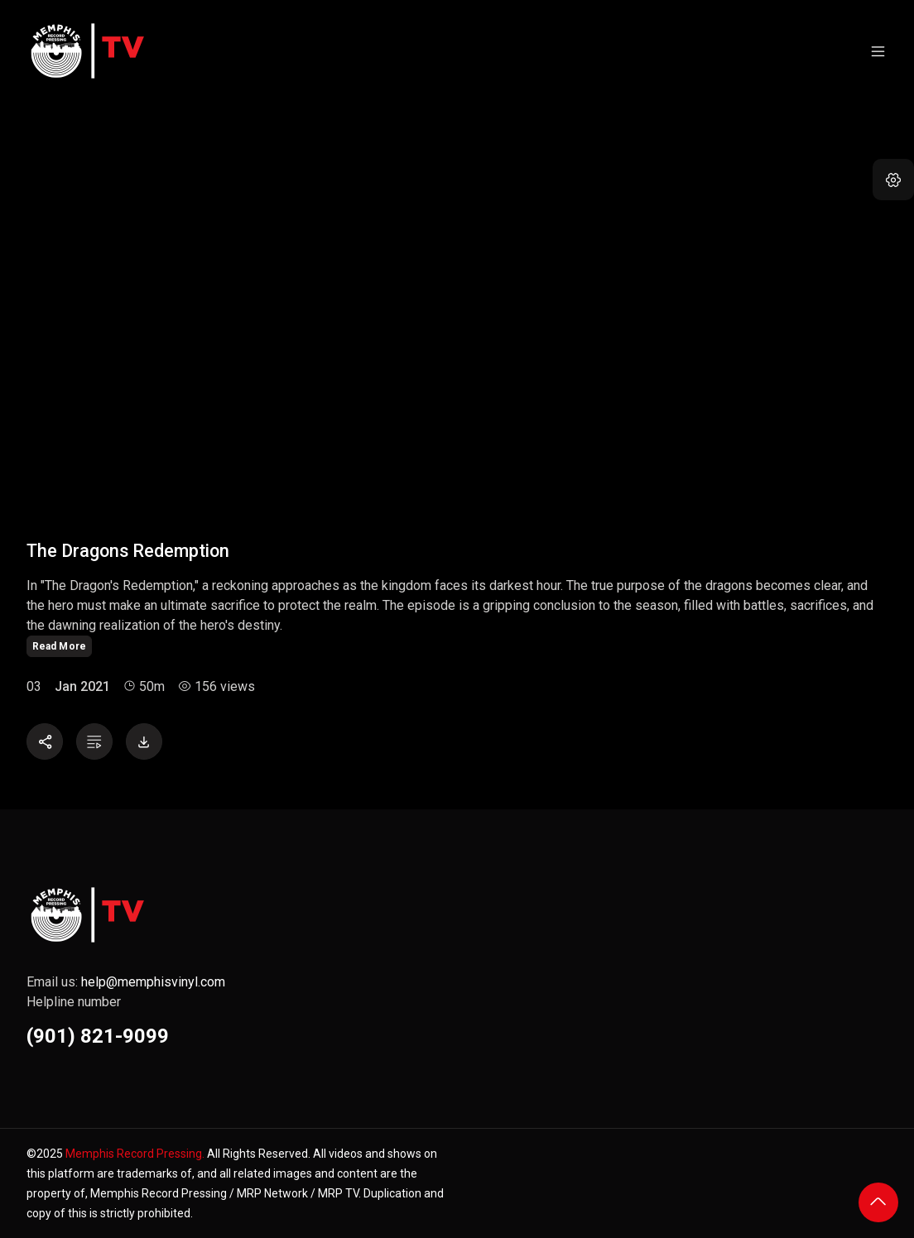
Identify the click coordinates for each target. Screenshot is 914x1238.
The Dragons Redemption (127, 550)
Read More (59, 646)
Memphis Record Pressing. (134, 1153)
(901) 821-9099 (97, 1036)
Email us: (125, 982)
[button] (893, 179)
